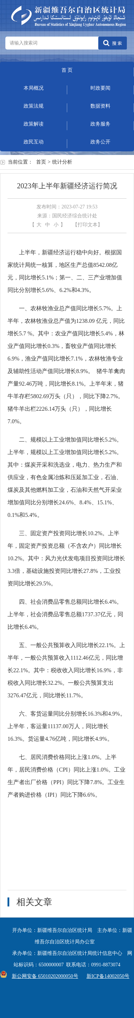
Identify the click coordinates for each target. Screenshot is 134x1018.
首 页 (67, 70)
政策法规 (34, 106)
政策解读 (34, 124)
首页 (41, 162)
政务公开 (100, 142)
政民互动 (34, 142)
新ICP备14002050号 (107, 976)
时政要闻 (100, 88)
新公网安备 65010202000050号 (43, 976)
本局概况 (34, 88)
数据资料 (100, 106)
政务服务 (100, 124)
